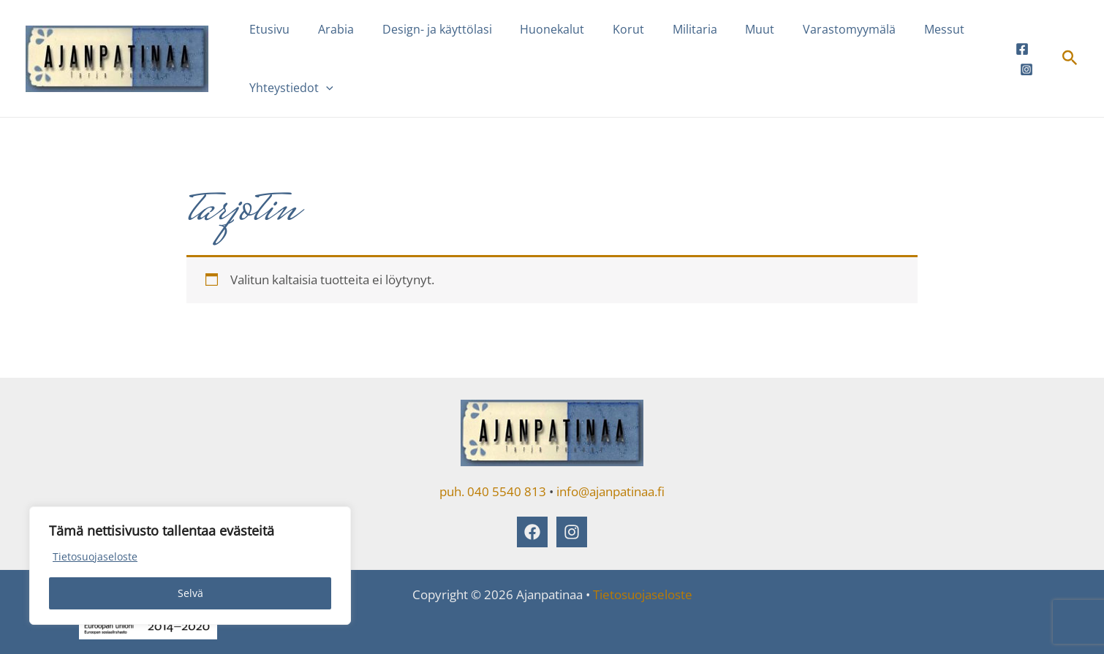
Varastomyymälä (812, 29)
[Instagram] (1025, 69)
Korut (606, 29)
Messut (902, 29)
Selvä (190, 593)
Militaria (668, 29)
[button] (324, 87)
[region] (190, 565)
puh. (451, 491)
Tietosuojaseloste (95, 556)
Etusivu (267, 29)
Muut (728, 29)
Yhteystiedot (289, 87)
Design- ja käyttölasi (425, 29)
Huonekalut (535, 29)
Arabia (329, 29)
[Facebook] (1020, 49)
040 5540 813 (506, 491)
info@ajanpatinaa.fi (610, 491)
